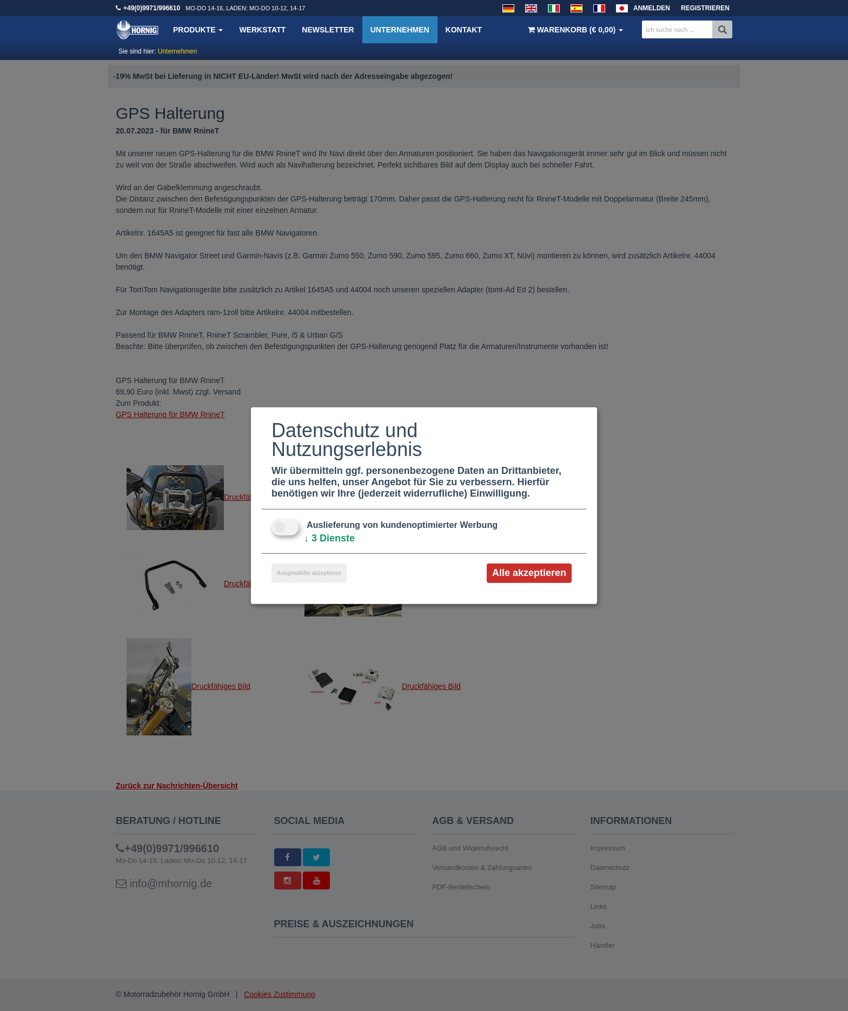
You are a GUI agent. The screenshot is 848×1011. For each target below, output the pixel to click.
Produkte (198, 29)
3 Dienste (329, 538)
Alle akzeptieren (529, 572)
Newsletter (328, 29)
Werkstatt (262, 29)
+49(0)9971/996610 (151, 8)
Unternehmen (399, 29)
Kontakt (464, 29)
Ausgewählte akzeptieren (309, 573)
